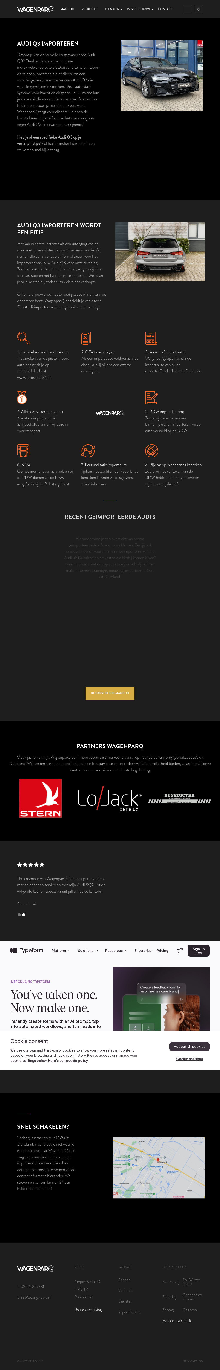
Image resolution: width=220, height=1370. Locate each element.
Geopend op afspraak (192, 1297)
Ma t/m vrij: (171, 1282)
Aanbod (67, 9)
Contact (165, 9)
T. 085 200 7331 (30, 1287)
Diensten (112, 9)
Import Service (129, 1312)
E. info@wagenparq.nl (34, 1297)
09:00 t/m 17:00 (191, 1282)
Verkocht (90, 9)
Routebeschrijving (88, 1310)
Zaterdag (169, 1297)
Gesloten (190, 1310)
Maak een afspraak (176, 1320)
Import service (139, 9)
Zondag (168, 1310)
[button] (116, 9)
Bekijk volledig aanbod (110, 693)
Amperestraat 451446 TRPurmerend (88, 1289)
